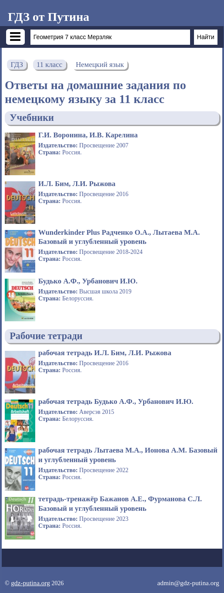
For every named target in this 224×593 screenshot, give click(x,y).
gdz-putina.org (30, 582)
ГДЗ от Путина (48, 16)
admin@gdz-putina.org (188, 582)
